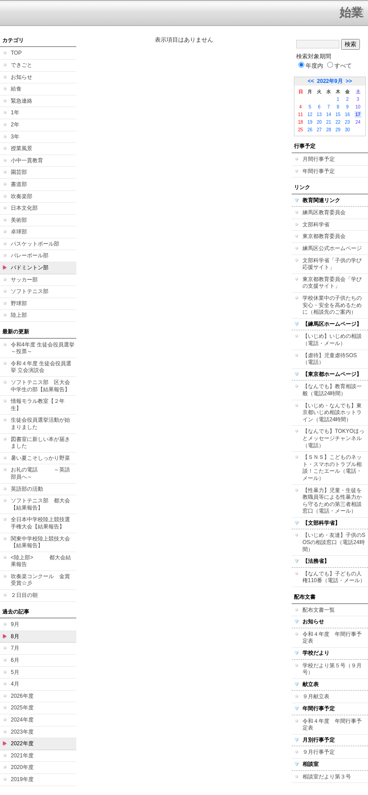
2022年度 (22, 743)
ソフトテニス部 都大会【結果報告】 (40, 504)
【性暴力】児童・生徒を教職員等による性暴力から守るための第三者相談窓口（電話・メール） (332, 500)
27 (319, 129)
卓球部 (19, 232)
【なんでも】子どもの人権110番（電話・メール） (333, 577)
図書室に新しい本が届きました (40, 442)
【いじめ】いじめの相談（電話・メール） (332, 339)
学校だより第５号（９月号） (332, 669)
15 (338, 114)
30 (347, 129)
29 (338, 129)
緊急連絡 (21, 101)
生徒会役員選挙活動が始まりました (40, 423)
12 (309, 114)
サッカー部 (24, 280)
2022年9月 (329, 81)
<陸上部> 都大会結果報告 (41, 561)
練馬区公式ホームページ (332, 248)
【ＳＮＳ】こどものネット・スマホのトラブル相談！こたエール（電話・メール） (332, 467)
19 (309, 122)
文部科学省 (315, 224)
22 (338, 122)
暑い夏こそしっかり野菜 (40, 458)
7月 (15, 648)
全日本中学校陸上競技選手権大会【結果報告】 (40, 523)
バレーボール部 (29, 255)
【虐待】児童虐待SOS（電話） (329, 359)
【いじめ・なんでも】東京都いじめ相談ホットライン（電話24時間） (332, 412)
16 (347, 114)
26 (309, 129)
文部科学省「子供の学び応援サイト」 (332, 264)
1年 (15, 112)
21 (328, 122)
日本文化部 (24, 208)
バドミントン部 (29, 267)
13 (319, 114)
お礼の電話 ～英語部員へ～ (40, 473)
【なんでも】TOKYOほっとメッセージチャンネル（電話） (333, 438)
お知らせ (21, 77)
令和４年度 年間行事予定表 (332, 637)
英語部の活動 (27, 489)
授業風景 (21, 148)
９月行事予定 (318, 752)
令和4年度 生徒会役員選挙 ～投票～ (42, 348)
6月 (15, 660)
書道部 (19, 184)
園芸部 (19, 172)
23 (347, 122)
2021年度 (22, 755)
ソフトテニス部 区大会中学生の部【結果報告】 (40, 386)
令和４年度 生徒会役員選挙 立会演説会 (41, 367)
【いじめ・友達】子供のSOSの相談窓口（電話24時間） (333, 542)
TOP (16, 53)
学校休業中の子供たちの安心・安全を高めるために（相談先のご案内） (332, 305)
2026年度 (22, 696)
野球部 (19, 303)
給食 (16, 89)
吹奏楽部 (21, 196)
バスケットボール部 (35, 244)
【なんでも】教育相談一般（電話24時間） (332, 390)
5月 (15, 672)
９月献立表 (315, 696)
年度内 (310, 65)
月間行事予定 (318, 159)
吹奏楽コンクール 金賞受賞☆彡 (40, 580)
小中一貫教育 (27, 160)
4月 (15, 684)
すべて (339, 65)
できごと (21, 65)
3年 (15, 137)
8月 (15, 636)
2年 (15, 124)
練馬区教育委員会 (324, 212)
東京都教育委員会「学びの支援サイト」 (332, 282)
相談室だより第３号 (326, 776)
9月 (15, 624)
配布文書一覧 (318, 610)
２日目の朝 (24, 595)
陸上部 (19, 315)
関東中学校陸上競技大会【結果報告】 (40, 542)
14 (328, 114)
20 (319, 122)
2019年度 (22, 779)
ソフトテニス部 (29, 291)
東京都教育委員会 (324, 236)
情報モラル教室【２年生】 (38, 404)
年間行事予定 (318, 171)
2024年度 (22, 720)
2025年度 (22, 707)
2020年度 (22, 767)
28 (328, 129)
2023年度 (22, 732)
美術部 (19, 220)
